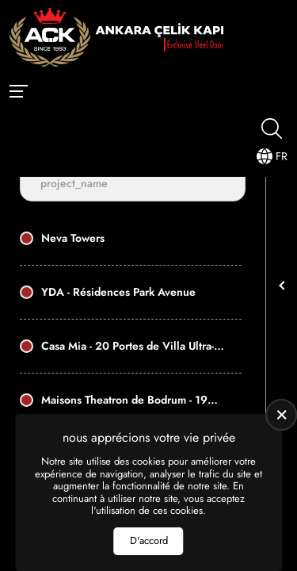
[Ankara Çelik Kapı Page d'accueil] (116, 39)
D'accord (149, 540)
